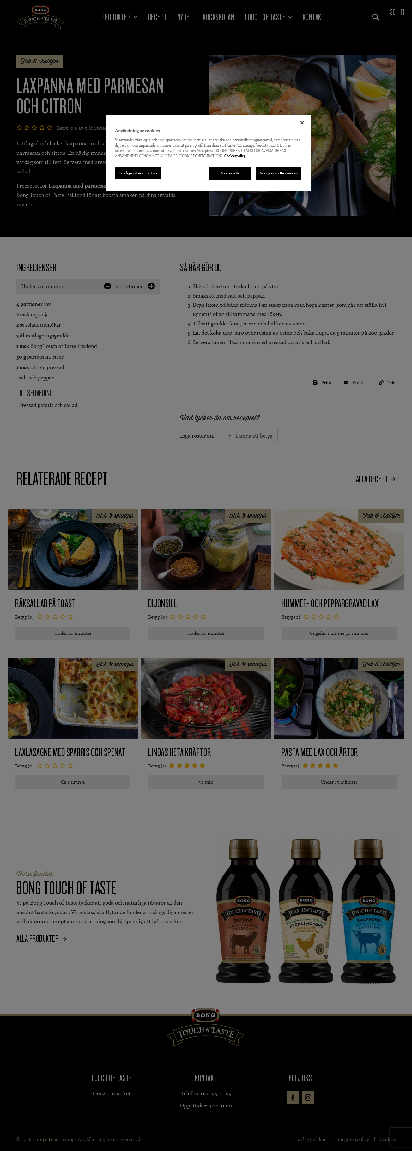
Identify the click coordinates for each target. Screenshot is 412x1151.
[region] (208, 153)
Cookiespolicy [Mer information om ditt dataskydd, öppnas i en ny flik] (234, 156)
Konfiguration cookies (137, 173)
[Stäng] (302, 123)
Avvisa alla (230, 173)
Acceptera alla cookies (278, 173)
